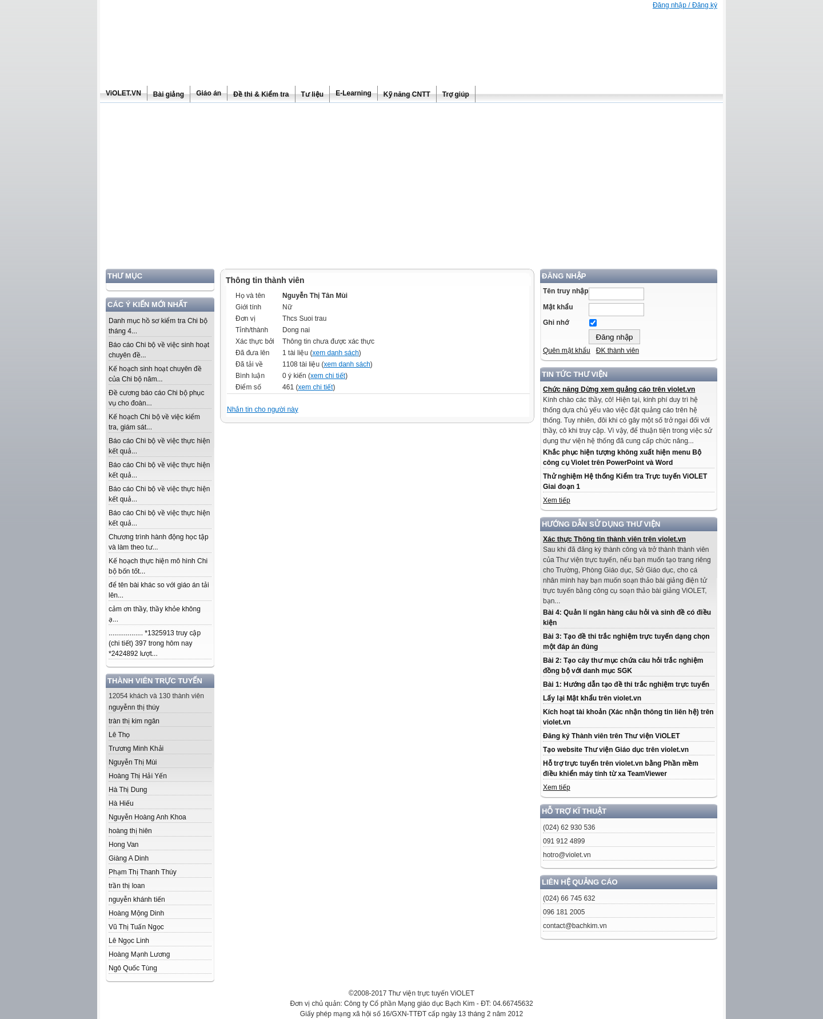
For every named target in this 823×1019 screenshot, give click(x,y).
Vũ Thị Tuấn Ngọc (136, 927)
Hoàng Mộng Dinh (136, 913)
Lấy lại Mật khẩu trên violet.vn (592, 698)
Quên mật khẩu (566, 351)
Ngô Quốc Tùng (133, 968)
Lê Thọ (119, 735)
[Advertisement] (411, 189)
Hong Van (123, 845)
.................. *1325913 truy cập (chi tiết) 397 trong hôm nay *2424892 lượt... (157, 643)
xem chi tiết (327, 376)
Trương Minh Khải (136, 749)
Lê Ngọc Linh (129, 941)
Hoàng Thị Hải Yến (138, 776)
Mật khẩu (558, 307)
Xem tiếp (556, 500)
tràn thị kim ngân (134, 721)
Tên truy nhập (566, 291)
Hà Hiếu (121, 803)
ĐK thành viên (617, 351)
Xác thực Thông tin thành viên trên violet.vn (614, 539)
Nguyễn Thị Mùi (133, 762)
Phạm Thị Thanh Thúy (143, 872)
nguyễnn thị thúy (134, 707)
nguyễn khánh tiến (137, 899)
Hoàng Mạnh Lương (139, 954)
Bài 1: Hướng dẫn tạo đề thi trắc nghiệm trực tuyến (626, 684)
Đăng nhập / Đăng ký (685, 5)
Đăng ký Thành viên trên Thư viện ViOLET (611, 736)
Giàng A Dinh (129, 858)
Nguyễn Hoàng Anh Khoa (147, 817)
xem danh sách (335, 353)
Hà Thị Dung (128, 790)
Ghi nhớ (556, 323)
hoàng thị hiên (130, 831)
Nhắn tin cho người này (262, 409)
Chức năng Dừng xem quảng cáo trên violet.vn (619, 389)
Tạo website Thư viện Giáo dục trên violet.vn (616, 750)
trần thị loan (127, 886)
